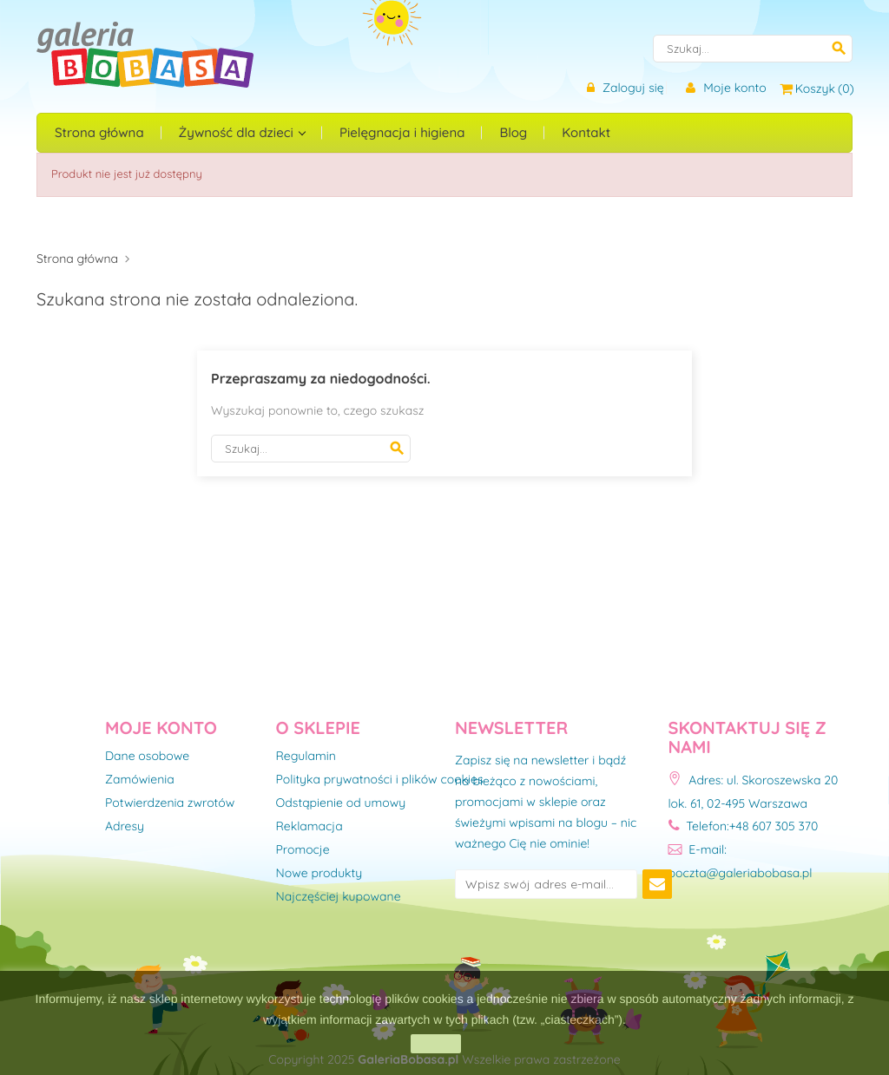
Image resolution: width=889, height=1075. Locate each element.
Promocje (303, 850)
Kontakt (586, 132)
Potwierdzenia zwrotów (169, 803)
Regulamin (306, 757)
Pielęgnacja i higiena (401, 132)
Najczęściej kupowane (338, 897)
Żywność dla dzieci (238, 132)
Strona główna (99, 132)
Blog (513, 132)
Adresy (124, 827)
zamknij (435, 1044)
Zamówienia (140, 780)
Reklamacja (309, 827)
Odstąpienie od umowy (341, 803)
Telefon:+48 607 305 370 (743, 826)
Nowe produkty (319, 874)
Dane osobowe (147, 757)
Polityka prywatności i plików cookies (380, 780)
